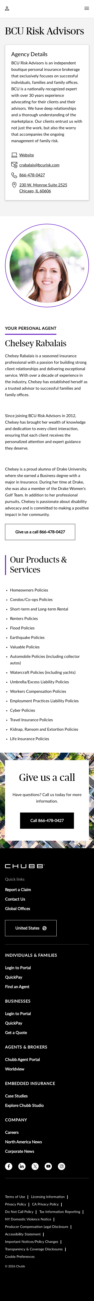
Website (26, 155)
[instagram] (61, 1166)
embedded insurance (30, 1084)
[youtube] (48, 1166)
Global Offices (17, 909)
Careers (12, 1133)
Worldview (14, 1069)
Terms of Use (15, 1197)
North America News (23, 1142)
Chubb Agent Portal (22, 1060)
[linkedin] (22, 1166)
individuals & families (31, 955)
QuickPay (13, 977)
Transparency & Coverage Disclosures (34, 1249)
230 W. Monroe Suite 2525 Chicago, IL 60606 (43, 188)
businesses (18, 1001)
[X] (35, 1166)
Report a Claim (18, 890)
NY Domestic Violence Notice (28, 1219)
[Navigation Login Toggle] (7, 9)
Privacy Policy (15, 1204)
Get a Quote (16, 1033)
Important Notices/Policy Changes (31, 1242)
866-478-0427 (32, 175)
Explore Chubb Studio (24, 1106)
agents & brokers (26, 1047)
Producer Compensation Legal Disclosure (36, 1227)
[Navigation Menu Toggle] (86, 8)
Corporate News (19, 1152)
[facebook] (8, 1166)
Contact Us (15, 899)
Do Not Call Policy (19, 1212)
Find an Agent (17, 987)
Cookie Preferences (20, 1257)
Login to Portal (18, 968)
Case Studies (16, 1096)
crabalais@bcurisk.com (39, 165)
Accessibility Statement (23, 1234)
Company (16, 1120)
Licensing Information (48, 1197)
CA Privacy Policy (45, 1204)
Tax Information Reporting (59, 1212)
